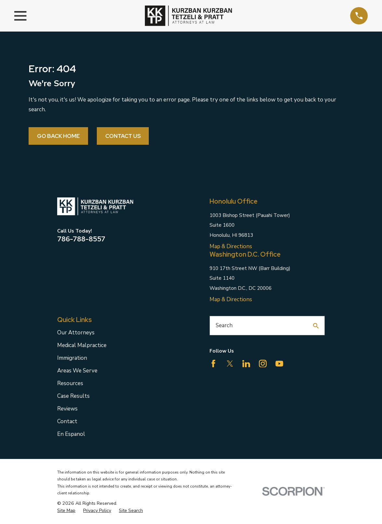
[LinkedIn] (246, 364)
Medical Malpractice (82, 345)
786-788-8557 (81, 238)
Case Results (73, 396)
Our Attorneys (76, 332)
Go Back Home (58, 136)
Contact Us (123, 136)
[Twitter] (230, 364)
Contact (67, 421)
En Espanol (71, 434)
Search (224, 325)
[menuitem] (66, 510)
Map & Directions (231, 246)
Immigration (72, 358)
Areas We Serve (77, 370)
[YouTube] (279, 364)
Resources (70, 383)
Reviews (67, 408)
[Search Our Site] (316, 326)
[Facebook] (213, 364)
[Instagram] (263, 364)
